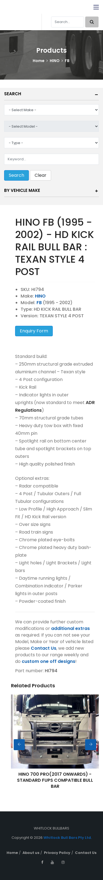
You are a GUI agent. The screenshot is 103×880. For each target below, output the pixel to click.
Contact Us (43, 648)
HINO (55, 60)
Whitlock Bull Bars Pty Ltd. (67, 837)
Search (12, 94)
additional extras (70, 628)
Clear (40, 175)
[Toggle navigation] (96, 7)
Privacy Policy (57, 852)
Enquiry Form (34, 331)
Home (38, 60)
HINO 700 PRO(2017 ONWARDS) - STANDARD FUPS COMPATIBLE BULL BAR (55, 780)
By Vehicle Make (22, 190)
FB (67, 60)
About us (31, 852)
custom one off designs (48, 661)
